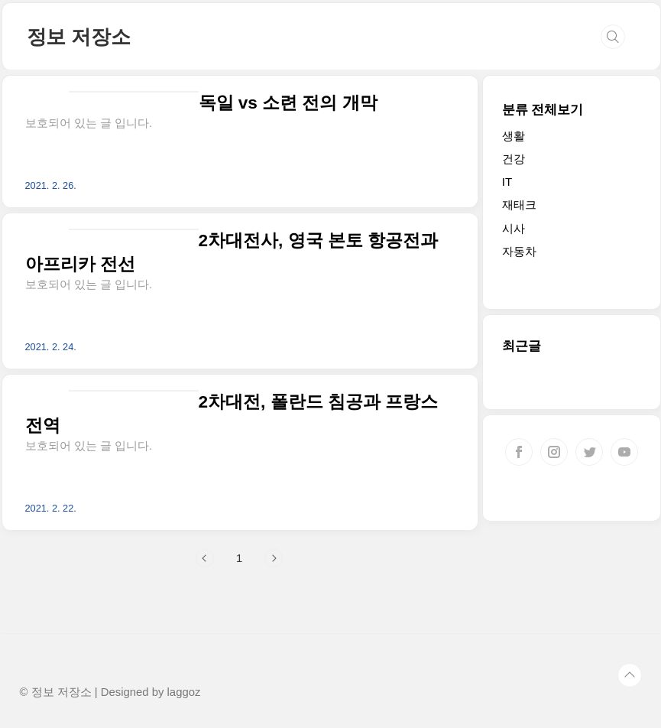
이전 (205, 558)
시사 (513, 228)
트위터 (589, 452)
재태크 (519, 204)
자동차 (519, 251)
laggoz (184, 692)
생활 (513, 135)
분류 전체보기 (543, 109)
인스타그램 (554, 452)
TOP (629, 675)
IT (507, 181)
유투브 (624, 452)
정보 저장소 (79, 36)
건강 (513, 158)
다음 (273, 558)
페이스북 (519, 452)
